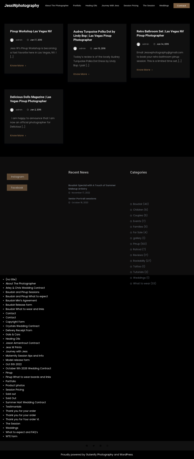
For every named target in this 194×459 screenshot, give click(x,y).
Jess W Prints (14, 347)
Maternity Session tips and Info (25, 355)
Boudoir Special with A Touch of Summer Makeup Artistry (92, 193)
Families (138, 253)
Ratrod (137, 276)
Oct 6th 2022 (14, 364)
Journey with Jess (17, 351)
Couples (138, 242)
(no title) (11, 279)
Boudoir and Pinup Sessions (22, 292)
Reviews (138, 282)
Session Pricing (15, 389)
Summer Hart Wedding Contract (26, 402)
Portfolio (11, 381)
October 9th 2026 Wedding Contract (28, 368)
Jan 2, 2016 (35, 113)
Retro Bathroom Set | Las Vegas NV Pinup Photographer (160, 37)
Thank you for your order (21, 411)
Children (138, 236)
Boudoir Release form (19, 305)
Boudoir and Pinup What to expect (27, 296)
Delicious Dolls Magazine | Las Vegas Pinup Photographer (30, 103)
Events (137, 248)
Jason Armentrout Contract (23, 343)
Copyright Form (15, 321)
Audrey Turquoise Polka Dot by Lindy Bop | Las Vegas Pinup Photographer (94, 40)
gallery (137, 265)
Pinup (136, 270)
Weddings (139, 304)
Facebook (17, 193)
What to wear (141, 310)
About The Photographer (21, 283)
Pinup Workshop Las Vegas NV (31, 35)
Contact (181, 5)
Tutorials (138, 299)
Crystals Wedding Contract (22, 326)
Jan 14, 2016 (163, 47)
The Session (13, 423)
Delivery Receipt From (19, 330)
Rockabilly (139, 287)
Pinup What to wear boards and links (28, 377)
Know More (17, 69)
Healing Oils (13, 338)
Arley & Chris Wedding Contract (25, 288)
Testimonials (13, 406)
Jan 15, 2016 (99, 52)
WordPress (126, 454)
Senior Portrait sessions (82, 205)
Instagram (17, 182)
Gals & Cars (13, 334)
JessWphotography (21, 5)
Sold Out (11, 398)
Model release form (18, 360)
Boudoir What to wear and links (25, 309)
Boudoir (137, 231)
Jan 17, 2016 (36, 43)
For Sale (138, 259)
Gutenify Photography (100, 454)
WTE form (11, 436)
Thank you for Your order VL (22, 419)
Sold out (11, 394)
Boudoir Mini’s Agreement (21, 300)
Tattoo (137, 293)
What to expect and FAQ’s (22, 432)
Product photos (15, 385)
